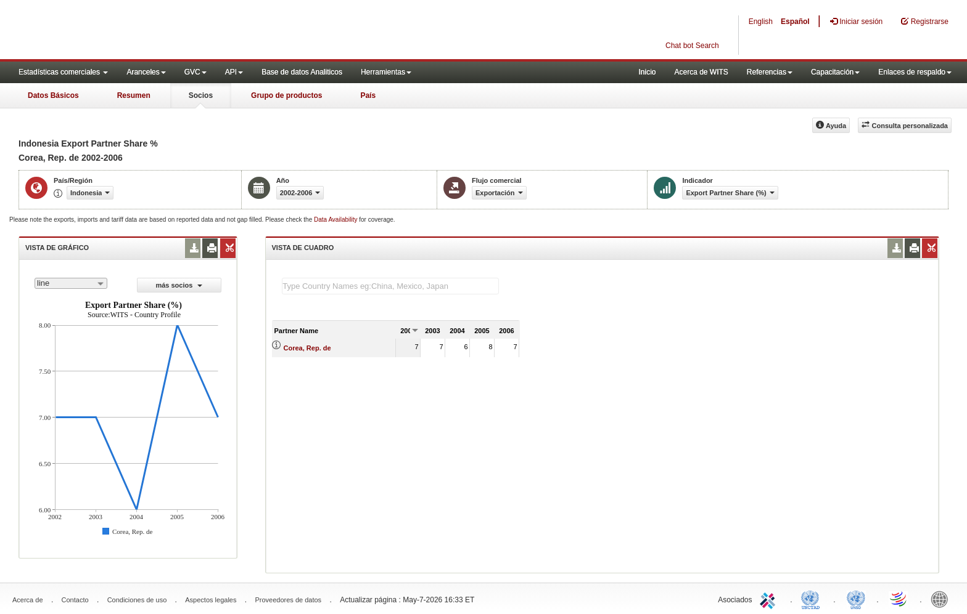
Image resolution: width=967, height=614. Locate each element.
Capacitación (835, 72)
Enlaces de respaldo (915, 72)
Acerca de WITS (701, 72)
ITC (769, 598)
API (234, 72)
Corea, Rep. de (307, 348)
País (368, 95)
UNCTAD (812, 598)
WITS (123, 31)
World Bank (942, 598)
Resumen (133, 95)
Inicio (647, 72)
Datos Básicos (53, 95)
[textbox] (390, 286)
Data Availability (336, 219)
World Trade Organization (899, 598)
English (761, 21)
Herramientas (386, 72)
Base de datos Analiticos (301, 72)
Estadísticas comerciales (63, 72)
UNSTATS (856, 598)
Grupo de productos (286, 95)
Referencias (769, 72)
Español (795, 21)
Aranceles (145, 72)
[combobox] (71, 283)
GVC (195, 72)
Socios (201, 95)
